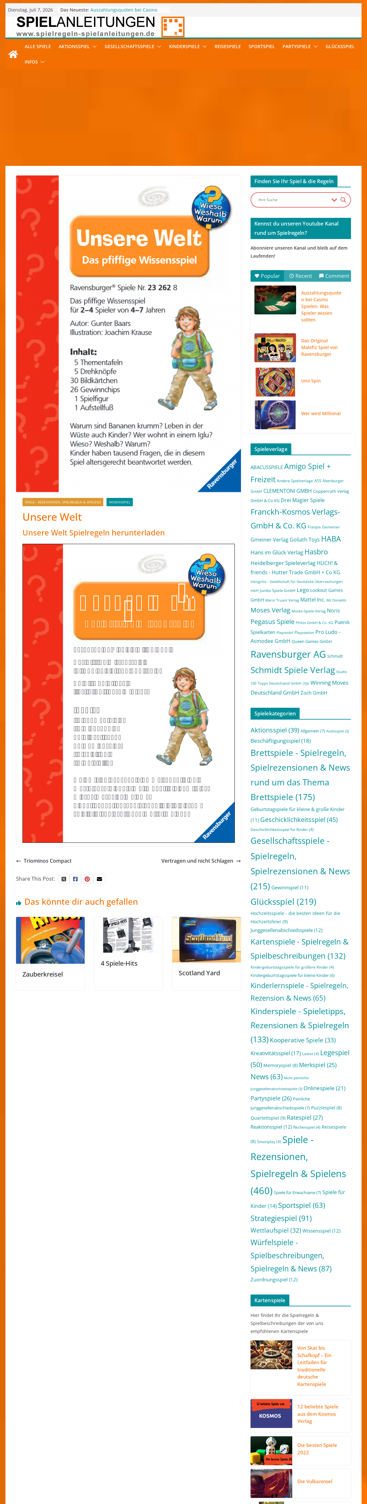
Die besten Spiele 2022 (317, 1449)
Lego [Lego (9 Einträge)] (303, 590)
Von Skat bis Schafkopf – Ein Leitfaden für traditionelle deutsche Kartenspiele (314, 1366)
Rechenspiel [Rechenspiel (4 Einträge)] (306, 1127)
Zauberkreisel (42, 974)
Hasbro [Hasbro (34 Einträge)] (316, 551)
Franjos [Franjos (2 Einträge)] (314, 527)
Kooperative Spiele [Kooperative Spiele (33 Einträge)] (303, 1040)
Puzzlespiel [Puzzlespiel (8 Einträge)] (326, 1108)
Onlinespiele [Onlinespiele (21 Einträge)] (324, 1088)
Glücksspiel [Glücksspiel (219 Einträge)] (283, 901)
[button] (93, 46)
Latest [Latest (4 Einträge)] (310, 1053)
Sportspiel (262, 46)
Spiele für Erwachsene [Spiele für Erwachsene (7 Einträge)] (297, 1192)
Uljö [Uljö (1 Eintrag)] (306, 683)
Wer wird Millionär (321, 413)
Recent (300, 275)
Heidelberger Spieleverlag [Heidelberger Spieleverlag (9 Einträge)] (283, 563)
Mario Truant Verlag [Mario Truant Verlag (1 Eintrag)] (282, 600)
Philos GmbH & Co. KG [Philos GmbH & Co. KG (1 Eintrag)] (314, 622)
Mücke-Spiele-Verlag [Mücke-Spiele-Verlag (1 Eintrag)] (309, 611)
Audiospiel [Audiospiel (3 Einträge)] (337, 731)
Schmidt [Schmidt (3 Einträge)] (335, 656)
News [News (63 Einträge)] (267, 1076)
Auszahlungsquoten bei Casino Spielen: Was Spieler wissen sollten (128, 13)
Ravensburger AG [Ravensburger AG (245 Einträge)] (288, 654)
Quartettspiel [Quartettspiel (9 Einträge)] (268, 1118)
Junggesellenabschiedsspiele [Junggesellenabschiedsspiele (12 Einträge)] (286, 930)
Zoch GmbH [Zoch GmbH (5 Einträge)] (314, 692)
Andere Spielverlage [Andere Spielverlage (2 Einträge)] (295, 480)
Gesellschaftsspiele (129, 46)
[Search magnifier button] (343, 199)
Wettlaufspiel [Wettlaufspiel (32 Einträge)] (276, 1230)
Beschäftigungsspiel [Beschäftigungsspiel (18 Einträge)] (281, 740)
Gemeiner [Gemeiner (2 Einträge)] (331, 527)
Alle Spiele (38, 46)
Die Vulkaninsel (314, 1481)
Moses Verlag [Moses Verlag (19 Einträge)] (270, 610)
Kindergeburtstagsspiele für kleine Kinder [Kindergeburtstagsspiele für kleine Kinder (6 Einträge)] (293, 975)
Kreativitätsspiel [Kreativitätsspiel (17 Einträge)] (276, 1053)
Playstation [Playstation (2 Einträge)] (304, 632)
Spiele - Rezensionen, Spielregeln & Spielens (63, 502)
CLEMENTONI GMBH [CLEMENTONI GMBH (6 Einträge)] (287, 490)
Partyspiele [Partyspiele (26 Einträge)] (271, 1098)
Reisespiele (228, 46)
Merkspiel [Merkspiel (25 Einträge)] (318, 1065)
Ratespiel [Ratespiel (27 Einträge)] (305, 1117)
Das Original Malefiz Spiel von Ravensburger (319, 347)
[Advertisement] (183, 118)
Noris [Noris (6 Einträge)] (333, 610)
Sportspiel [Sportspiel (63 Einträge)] (301, 1205)
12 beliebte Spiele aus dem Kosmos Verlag (317, 1413)
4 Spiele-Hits (119, 963)
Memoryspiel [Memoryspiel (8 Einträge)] (280, 1065)
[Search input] (293, 199)
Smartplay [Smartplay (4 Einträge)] (269, 1141)
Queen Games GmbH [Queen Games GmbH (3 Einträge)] (312, 641)
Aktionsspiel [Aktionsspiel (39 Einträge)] (275, 730)
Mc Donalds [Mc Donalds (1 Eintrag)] (336, 600)
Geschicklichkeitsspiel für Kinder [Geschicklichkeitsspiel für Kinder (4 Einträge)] (282, 829)
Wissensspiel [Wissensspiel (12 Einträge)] (321, 1230)
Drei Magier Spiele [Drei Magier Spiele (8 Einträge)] (303, 500)
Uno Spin (311, 381)
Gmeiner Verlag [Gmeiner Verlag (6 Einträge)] (269, 539)
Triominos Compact (44, 860)
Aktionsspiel (74, 46)
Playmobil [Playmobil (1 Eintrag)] (285, 632)
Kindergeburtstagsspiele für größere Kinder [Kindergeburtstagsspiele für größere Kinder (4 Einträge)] (292, 967)
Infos (31, 62)
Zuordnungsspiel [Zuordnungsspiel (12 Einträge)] (274, 1279)
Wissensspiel (119, 502)
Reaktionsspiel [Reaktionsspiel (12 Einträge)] (271, 1127)
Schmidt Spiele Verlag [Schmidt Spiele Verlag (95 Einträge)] (293, 670)
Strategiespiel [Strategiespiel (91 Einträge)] (281, 1218)
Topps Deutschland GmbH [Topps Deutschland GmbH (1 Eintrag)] (279, 683)
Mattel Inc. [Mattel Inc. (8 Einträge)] (312, 599)
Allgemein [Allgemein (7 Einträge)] (313, 731)
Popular (267, 275)
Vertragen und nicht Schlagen (201, 860)
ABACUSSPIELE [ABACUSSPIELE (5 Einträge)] (267, 467)
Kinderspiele (184, 46)
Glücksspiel (340, 46)
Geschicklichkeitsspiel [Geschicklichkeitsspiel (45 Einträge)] (299, 819)
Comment (334, 275)
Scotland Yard (199, 973)
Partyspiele (297, 46)
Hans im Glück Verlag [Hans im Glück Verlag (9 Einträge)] (277, 552)
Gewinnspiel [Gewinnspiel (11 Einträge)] (289, 887)
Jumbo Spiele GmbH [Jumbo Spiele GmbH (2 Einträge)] (277, 590)
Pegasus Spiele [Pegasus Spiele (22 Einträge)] (272, 621)
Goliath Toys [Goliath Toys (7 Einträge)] (305, 539)
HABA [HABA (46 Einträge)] (331, 539)
